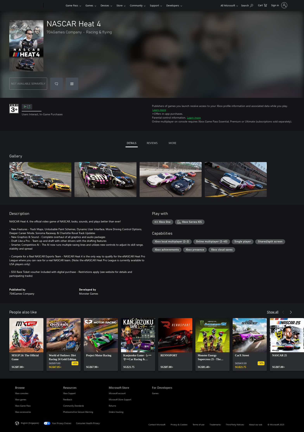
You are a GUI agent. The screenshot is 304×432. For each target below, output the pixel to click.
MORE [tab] (172, 143)
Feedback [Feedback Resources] (67, 399)
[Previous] (283, 312)
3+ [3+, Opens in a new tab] (27, 106)
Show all (272, 312)
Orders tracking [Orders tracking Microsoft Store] (116, 412)
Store (120, 5)
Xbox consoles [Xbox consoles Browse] (21, 393)
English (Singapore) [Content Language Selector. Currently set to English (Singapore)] (30, 423)
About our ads (255, 424)
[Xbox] (54, 5)
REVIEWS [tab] (152, 143)
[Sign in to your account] (279, 5)
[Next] (291, 312)
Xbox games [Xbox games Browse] (20, 399)
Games (89, 5)
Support (154, 5)
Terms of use (198, 424)
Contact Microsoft (157, 424)
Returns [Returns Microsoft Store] (112, 405)
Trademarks (215, 424)
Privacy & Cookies (179, 424)
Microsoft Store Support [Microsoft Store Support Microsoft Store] (120, 399)
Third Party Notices (235, 424)
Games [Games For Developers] (155, 393)
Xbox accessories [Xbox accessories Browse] (23, 412)
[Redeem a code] (72, 84)
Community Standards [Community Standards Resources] (73, 405)
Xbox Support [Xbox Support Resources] (69, 393)
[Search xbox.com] (247, 5)
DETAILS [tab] (131, 143)
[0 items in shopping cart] (262, 5)
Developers (172, 5)
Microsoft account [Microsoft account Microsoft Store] (117, 393)
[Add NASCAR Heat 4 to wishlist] (56, 84)
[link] (26, 344)
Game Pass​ (72, 5)
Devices (105, 5)
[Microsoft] (28, 5)
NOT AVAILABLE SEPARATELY (28, 83)
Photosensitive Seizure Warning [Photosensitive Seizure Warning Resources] (78, 412)
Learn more (159, 110)
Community (136, 5)
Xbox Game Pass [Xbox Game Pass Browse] (23, 405)
